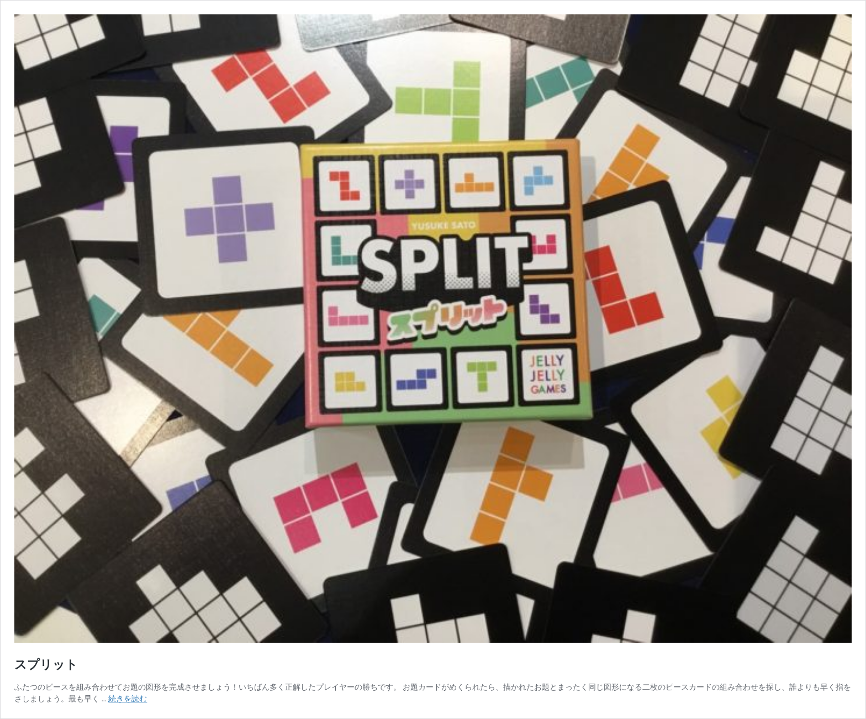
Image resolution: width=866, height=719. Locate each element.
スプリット (46, 664)
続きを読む (127, 698)
